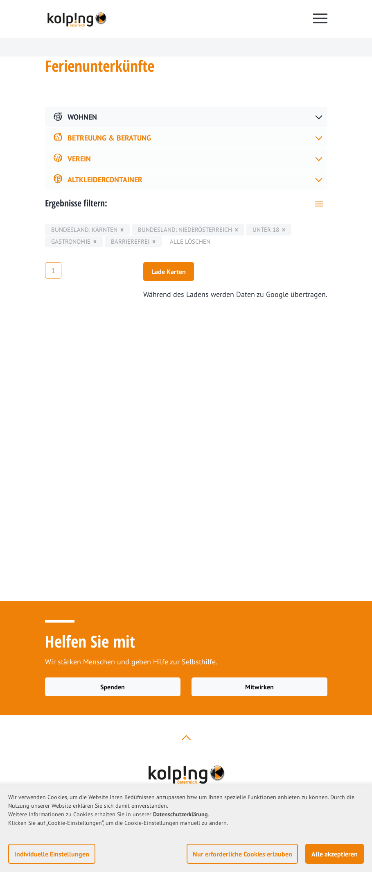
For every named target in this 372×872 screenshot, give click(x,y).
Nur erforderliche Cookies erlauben (242, 854)
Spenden (112, 687)
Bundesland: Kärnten (84, 229)
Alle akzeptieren (334, 854)
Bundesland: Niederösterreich (185, 229)
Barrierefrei (130, 241)
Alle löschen (190, 241)
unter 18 (266, 229)
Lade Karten (168, 271)
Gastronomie (70, 241)
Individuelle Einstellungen (51, 854)
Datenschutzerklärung (180, 814)
